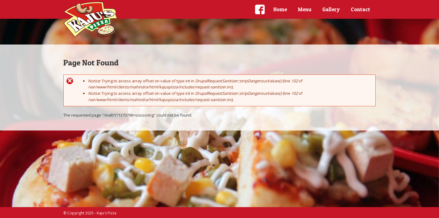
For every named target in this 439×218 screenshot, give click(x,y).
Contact (360, 9)
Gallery (331, 9)
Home (280, 9)
